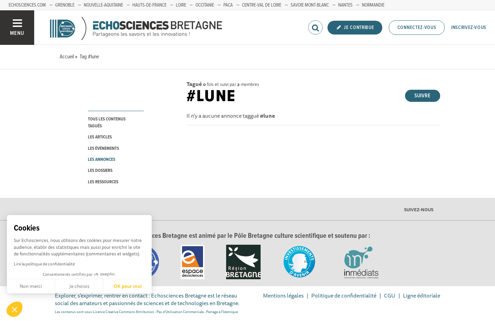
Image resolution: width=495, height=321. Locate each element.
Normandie (373, 5)
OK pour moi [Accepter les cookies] (127, 286)
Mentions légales (283, 295)
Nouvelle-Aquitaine (103, 5)
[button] (14, 309)
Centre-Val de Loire (261, 5)
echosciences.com (27, 5)
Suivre (422, 95)
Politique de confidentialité (343, 295)
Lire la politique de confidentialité (44, 264)
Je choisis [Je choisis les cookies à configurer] (79, 286)
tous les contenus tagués (106, 122)
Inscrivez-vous (468, 28)
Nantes (345, 5)
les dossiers (100, 171)
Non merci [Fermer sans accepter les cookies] (31, 286)
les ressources (103, 182)
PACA (228, 5)
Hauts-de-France (149, 5)
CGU (389, 295)
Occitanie (204, 5)
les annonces (101, 160)
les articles (100, 137)
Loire (181, 5)
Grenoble (64, 5)
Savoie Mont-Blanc (310, 5)
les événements (103, 149)
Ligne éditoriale (421, 295)
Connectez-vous (416, 28)
